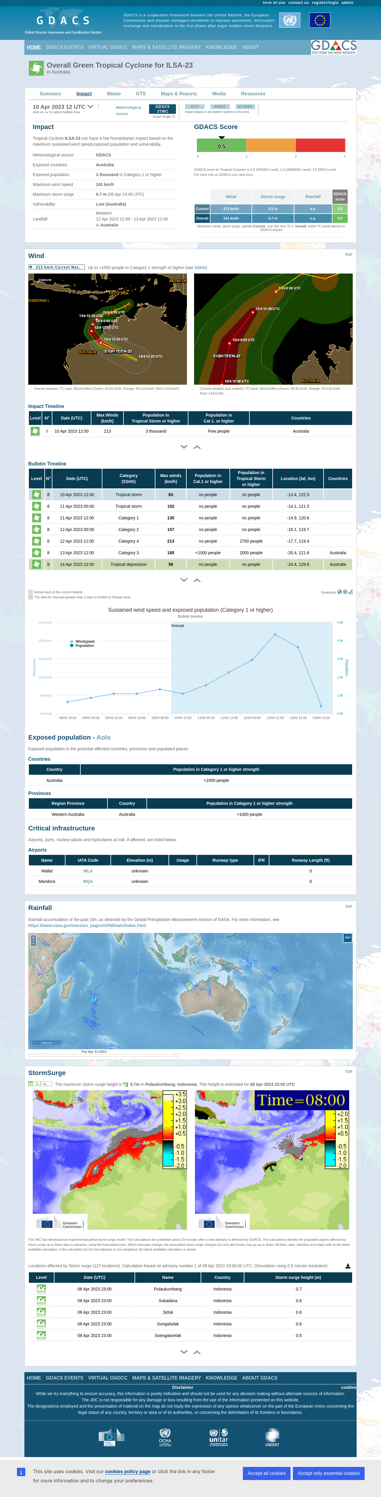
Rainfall (313, 196)
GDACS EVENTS (64, 47)
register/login (325, 3)
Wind (231, 196)
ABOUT (250, 47)
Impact (84, 93)
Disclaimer (182, 1387)
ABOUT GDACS (259, 1377)
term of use (274, 3)
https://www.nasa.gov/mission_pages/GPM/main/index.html (87, 925)
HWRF (220, 107)
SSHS (200, 267)
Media (219, 93)
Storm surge (273, 196)
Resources (253, 93)
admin (348, 3)
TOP (348, 255)
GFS (194, 107)
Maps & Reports (179, 93)
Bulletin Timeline (47, 463)
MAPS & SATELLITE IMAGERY (166, 47)
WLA (88, 871)
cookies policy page (127, 1471)
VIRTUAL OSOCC (107, 47)
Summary (50, 93)
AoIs (103, 737)
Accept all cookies (267, 1473)
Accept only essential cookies (329, 1473)
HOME (34, 47)
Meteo (114, 93)
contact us (298, 3)
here (249, 174)
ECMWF (245, 107)
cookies (349, 1387)
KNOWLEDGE (222, 47)
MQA (88, 881)
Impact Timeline (46, 406)
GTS (141, 93)
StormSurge (47, 1073)
